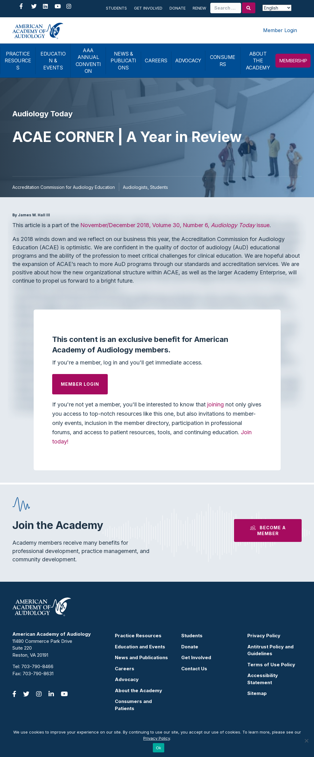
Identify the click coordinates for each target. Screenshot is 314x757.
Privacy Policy (263, 635)
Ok (158, 748)
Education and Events (140, 647)
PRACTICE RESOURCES (18, 61)
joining (215, 404)
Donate (178, 8)
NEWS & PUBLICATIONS (123, 61)
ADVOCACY (188, 60)
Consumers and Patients (133, 704)
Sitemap (257, 693)
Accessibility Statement (262, 678)
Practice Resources (138, 635)
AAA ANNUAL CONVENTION (88, 60)
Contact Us (194, 669)
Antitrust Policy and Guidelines (270, 650)
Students (116, 8)
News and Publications (141, 657)
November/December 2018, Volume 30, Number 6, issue (175, 225)
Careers (124, 669)
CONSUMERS (222, 60)
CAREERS (156, 60)
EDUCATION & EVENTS (52, 61)
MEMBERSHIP (293, 61)
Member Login (280, 30)
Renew (199, 8)
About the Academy (138, 690)
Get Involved (148, 8)
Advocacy (127, 679)
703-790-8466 (37, 666)
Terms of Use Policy (271, 665)
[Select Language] (276, 8)
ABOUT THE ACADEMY (258, 61)
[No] (306, 741)
